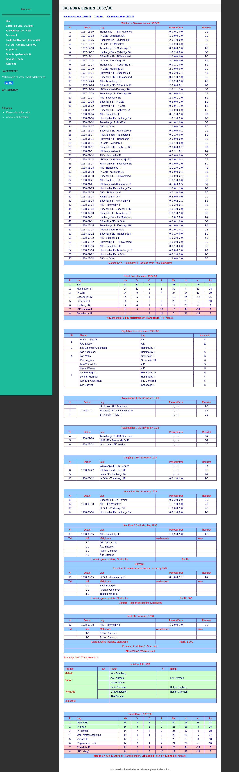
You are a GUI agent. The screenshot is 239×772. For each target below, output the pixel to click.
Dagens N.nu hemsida (18, 112)
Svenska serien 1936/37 (77, 16)
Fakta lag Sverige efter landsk (23, 40)
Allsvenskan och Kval (18, 30)
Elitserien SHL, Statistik (19, 26)
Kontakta (11, 63)
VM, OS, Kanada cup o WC (21, 45)
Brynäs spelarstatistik (18, 54)
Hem (8, 21)
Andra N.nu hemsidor (17, 117)
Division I (11, 35)
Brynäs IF (11, 49)
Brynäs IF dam (14, 59)
